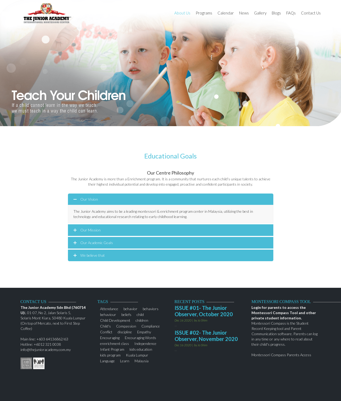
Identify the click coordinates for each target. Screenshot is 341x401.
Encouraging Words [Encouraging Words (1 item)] (140, 337)
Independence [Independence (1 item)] (145, 343)
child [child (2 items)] (140, 314)
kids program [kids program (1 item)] (110, 354)
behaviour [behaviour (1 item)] (108, 314)
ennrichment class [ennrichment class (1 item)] (114, 343)
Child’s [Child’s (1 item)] (105, 325)
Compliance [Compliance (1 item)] (150, 325)
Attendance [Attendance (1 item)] (109, 308)
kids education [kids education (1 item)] (141, 348)
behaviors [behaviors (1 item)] (151, 308)
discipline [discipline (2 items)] (125, 331)
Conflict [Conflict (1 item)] (106, 331)
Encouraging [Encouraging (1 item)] (110, 337)
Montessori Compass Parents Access (281, 355)
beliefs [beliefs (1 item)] (126, 314)
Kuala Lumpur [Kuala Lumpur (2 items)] (137, 354)
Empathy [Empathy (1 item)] (144, 331)
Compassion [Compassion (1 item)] (126, 325)
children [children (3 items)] (142, 319)
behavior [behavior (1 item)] (130, 308)
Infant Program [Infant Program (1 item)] (112, 348)
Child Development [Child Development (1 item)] (115, 319)
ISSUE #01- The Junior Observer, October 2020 (204, 311)
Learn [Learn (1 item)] (124, 360)
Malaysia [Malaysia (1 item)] (142, 360)
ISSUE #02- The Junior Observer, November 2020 (206, 335)
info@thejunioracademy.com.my (46, 349)
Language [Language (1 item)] (107, 360)
